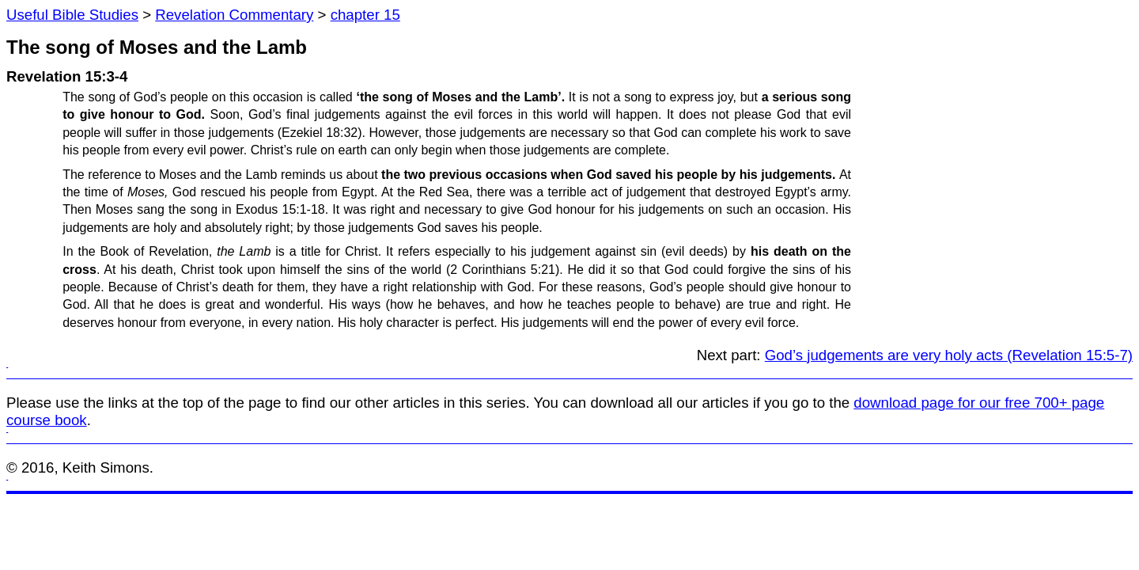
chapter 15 (365, 14)
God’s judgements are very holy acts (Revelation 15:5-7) (949, 355)
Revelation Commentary (234, 14)
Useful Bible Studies (72, 14)
